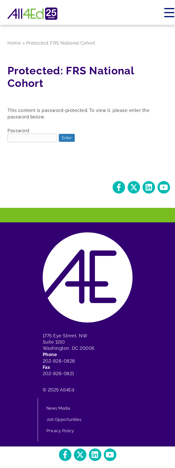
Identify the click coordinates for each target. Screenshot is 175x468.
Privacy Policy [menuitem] (60, 430)
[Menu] (169, 12)
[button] (119, 187)
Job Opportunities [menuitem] (64, 419)
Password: (32, 135)
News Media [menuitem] (58, 408)
